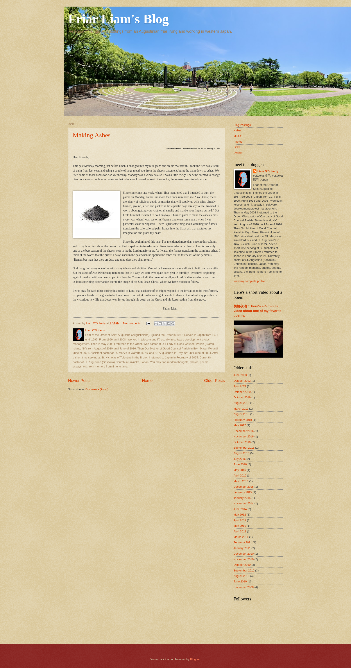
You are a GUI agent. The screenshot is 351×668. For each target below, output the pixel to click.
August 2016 (241, 453)
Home (147, 380)
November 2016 (244, 436)
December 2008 (244, 587)
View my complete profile (249, 281)
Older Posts (214, 380)
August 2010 (241, 576)
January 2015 (242, 498)
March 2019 (241, 408)
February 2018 (243, 419)
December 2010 (244, 553)
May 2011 (240, 525)
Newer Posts (79, 380)
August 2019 (241, 403)
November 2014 (244, 503)
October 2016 (242, 442)
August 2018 (241, 414)
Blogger (195, 659)
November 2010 (244, 559)
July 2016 (240, 458)
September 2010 (244, 570)
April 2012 (240, 520)
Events (238, 152)
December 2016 (244, 431)
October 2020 (242, 392)
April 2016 (240, 475)
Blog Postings (242, 125)
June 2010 (240, 581)
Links (237, 147)
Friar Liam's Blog (118, 19)
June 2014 (240, 509)
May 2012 (240, 514)
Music (237, 136)
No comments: (132, 323)
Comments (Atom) (96, 389)
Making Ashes (92, 135)
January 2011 (242, 548)
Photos (238, 141)
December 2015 (244, 486)
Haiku (237, 130)
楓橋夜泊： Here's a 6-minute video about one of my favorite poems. (257, 310)
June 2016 (240, 464)
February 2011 (243, 542)
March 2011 (241, 537)
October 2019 (242, 397)
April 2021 (240, 386)
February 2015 (243, 492)
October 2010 (242, 564)
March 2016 (241, 481)
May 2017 (240, 425)
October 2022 (242, 380)
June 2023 (240, 375)
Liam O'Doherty (267, 171)
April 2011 (240, 531)
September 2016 (244, 447)
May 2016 (240, 470)
